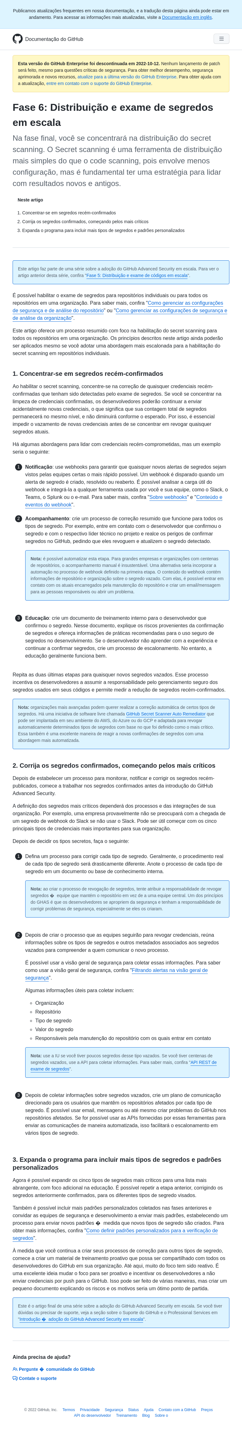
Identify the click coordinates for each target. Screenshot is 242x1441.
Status (133, 1410)
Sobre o (161, 1415)
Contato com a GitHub (177, 1410)
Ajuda (148, 1410)
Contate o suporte (35, 1378)
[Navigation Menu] (221, 39)
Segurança (114, 1410)
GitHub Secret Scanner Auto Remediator (165, 713)
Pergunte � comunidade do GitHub (54, 1369)
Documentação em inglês (187, 17)
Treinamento (126, 1415)
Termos (68, 1410)
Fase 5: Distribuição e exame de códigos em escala (136, 275)
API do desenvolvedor (92, 1415)
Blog (146, 1415)
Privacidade (90, 1410)
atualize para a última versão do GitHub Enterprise (127, 76)
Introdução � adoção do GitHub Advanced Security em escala (81, 1319)
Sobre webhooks (168, 497)
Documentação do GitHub (54, 39)
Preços (207, 1410)
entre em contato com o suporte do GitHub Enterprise (98, 83)
